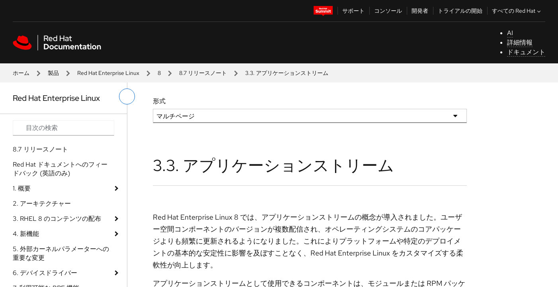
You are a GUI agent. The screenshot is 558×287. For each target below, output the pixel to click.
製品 (53, 73)
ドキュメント (526, 52)
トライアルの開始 (460, 10)
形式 (159, 101)
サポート (353, 10)
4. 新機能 (26, 234)
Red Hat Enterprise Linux (108, 73)
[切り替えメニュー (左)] (127, 96)
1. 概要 (22, 188)
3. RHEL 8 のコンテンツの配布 (57, 218)
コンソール (388, 10)
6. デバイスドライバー (45, 273)
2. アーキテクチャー (42, 203)
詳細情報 (520, 42)
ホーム (21, 73)
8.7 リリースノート (203, 73)
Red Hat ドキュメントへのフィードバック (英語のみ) (60, 168)
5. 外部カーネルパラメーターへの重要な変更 (61, 253)
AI (510, 33)
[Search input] (63, 128)
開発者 (420, 10)
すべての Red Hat (517, 10)
